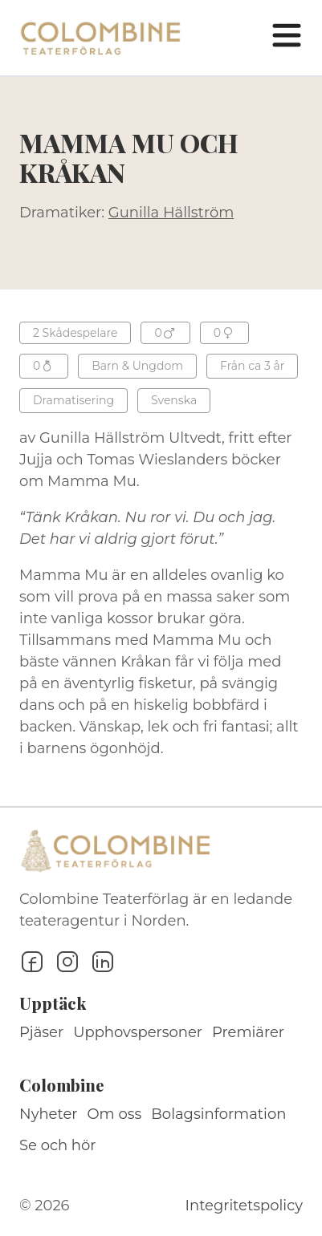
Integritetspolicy (244, 1205)
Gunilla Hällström (171, 212)
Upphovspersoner (137, 1032)
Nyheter (48, 1114)
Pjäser (41, 1032)
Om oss (115, 1114)
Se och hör (57, 1145)
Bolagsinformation (218, 1114)
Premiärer (248, 1032)
